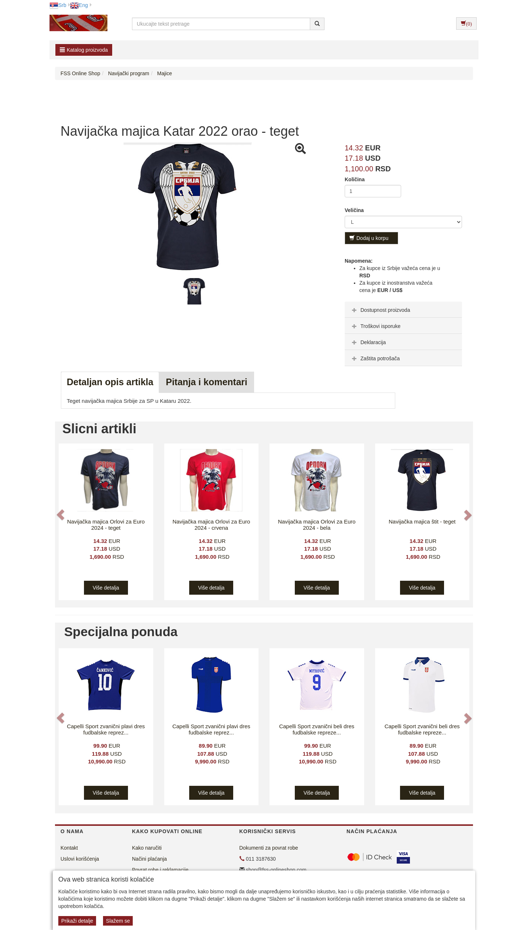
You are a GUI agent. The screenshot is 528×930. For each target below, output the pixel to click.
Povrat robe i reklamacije (160, 870)
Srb (58, 5)
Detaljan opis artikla (110, 382)
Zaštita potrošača (375, 358)
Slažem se (118, 921)
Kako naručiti (147, 848)
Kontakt (69, 848)
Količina (354, 179)
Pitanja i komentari (206, 382)
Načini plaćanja (149, 859)
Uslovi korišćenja (79, 859)
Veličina (354, 210)
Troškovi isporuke (375, 326)
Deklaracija (368, 342)
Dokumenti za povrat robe (268, 848)
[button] (61, 515)
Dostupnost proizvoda (380, 310)
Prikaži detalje (77, 921)
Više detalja (106, 588)
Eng (79, 5)
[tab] (403, 310)
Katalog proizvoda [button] (84, 50)
